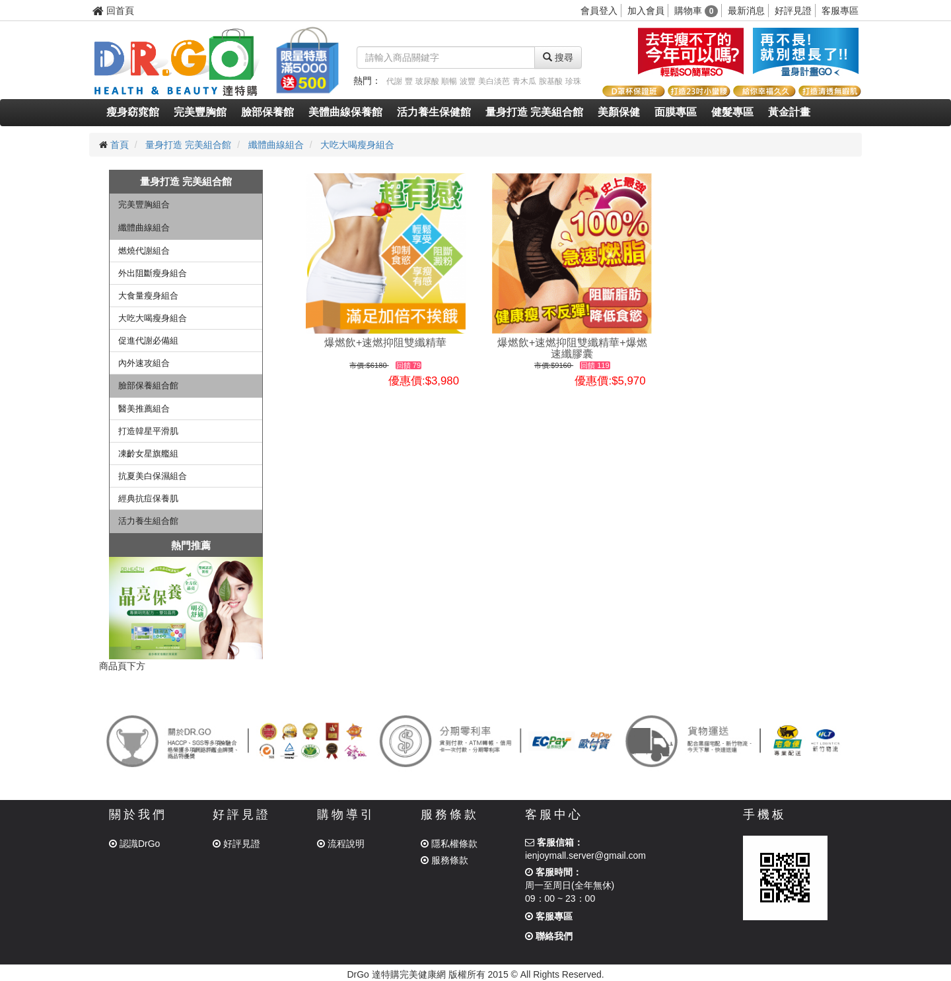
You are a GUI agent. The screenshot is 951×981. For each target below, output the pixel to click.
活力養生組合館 (148, 521)
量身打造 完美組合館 (534, 112)
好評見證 (793, 10)
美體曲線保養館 (345, 112)
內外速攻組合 (144, 363)
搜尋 (558, 57)
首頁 (119, 144)
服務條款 (444, 860)
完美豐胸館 (200, 112)
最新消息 (746, 10)
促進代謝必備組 (148, 340)
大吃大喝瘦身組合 (357, 144)
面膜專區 (675, 112)
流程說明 (341, 843)
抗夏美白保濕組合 (152, 476)
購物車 (696, 10)
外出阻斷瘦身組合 (152, 273)
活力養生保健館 (434, 112)
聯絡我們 (549, 936)
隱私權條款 (449, 843)
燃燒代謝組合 (144, 251)
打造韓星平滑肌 (148, 431)
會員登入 (599, 10)
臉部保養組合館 (148, 385)
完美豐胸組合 (144, 204)
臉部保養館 (267, 112)
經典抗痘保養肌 (148, 498)
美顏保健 (619, 112)
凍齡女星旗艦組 (148, 453)
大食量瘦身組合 (148, 296)
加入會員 (645, 10)
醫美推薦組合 (144, 409)
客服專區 (840, 10)
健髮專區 (732, 112)
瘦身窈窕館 (132, 112)
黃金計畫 (789, 112)
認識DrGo (134, 843)
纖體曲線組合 (276, 144)
